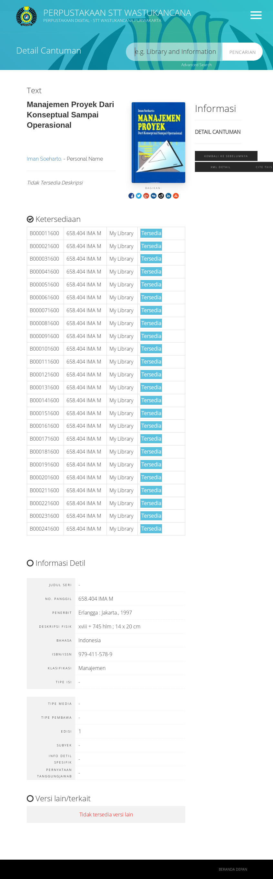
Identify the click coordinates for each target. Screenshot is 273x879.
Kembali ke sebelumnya (226, 156)
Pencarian (242, 52)
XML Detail (221, 167)
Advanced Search (196, 64)
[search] (174, 52)
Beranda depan (233, 869)
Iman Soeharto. (44, 159)
